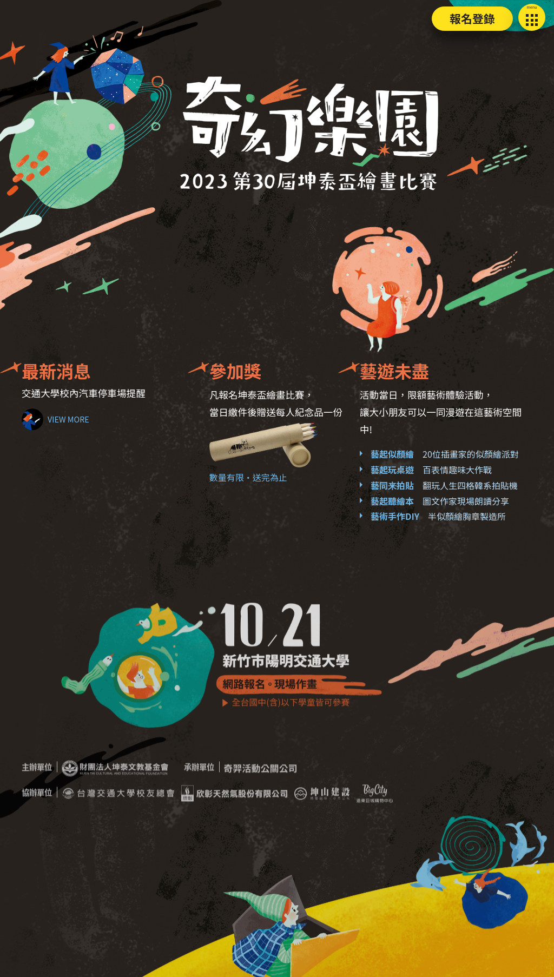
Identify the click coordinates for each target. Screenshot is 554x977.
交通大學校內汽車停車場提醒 (84, 393)
